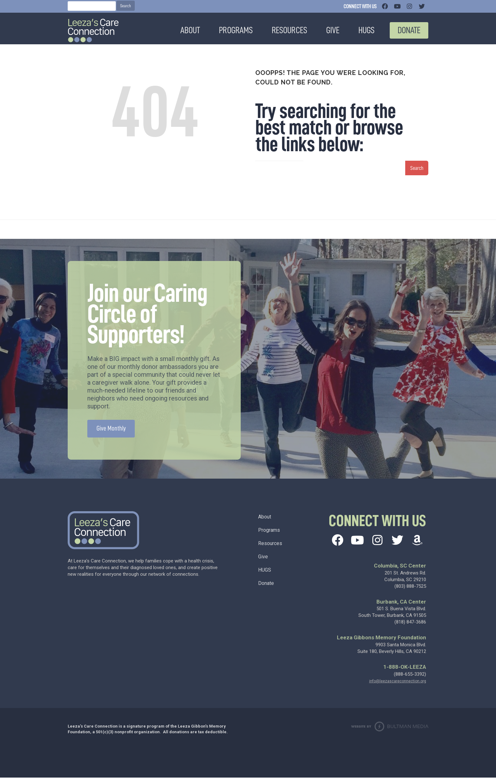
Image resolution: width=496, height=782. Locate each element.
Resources (270, 548)
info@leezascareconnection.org (397, 685)
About (264, 521)
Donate (266, 588)
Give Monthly (111, 433)
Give (263, 561)
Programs (269, 534)
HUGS (264, 574)
